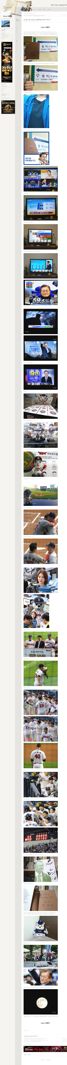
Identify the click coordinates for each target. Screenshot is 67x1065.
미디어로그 (39, 9)
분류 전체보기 (5, 34)
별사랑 (2, 97)
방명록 (48, 9)
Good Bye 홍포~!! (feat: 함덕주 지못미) (31, 1041)
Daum (3, 98)
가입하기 (8, 94)
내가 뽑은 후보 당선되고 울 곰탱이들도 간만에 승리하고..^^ (35, 15)
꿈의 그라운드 (5, 35)
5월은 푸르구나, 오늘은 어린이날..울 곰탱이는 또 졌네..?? (35, 1040)
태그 (35, 9)
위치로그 (44, 9)
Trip (3, 38)
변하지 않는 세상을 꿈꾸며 (59, 5)
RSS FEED (3, 95)
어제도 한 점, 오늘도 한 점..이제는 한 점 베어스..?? (34, 1038)
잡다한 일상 (4, 37)
